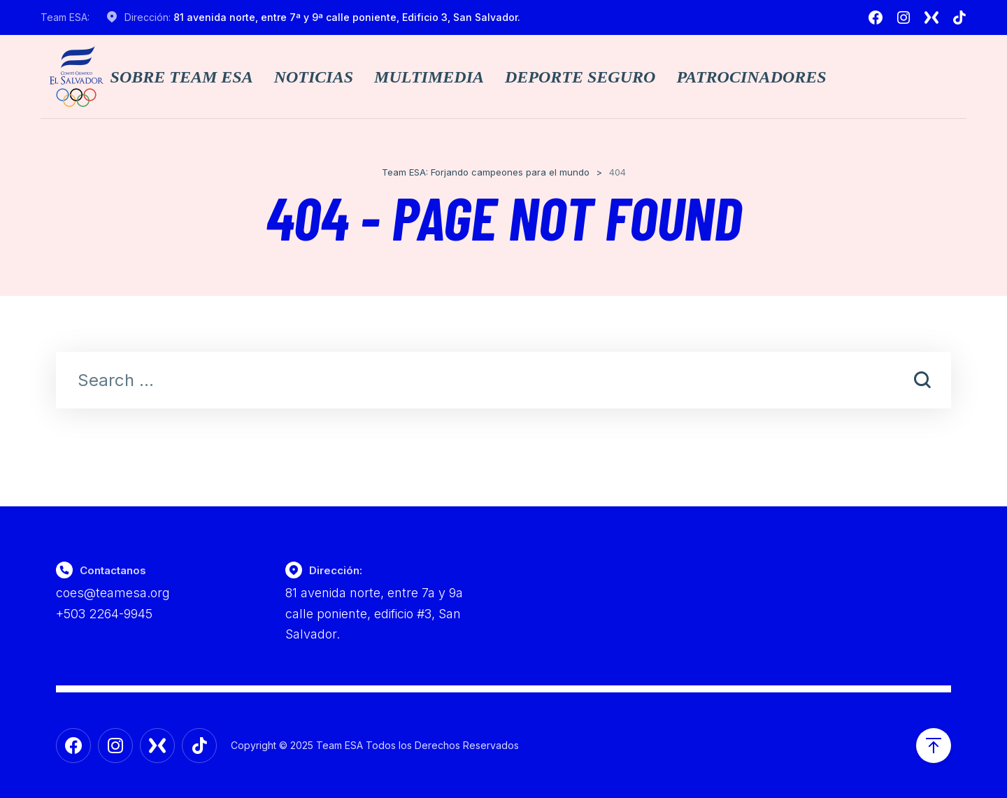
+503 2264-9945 (104, 613)
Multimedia (429, 77)
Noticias (313, 77)
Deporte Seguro (580, 77)
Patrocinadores (751, 77)
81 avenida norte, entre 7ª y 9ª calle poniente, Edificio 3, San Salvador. (346, 17)
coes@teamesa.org (113, 592)
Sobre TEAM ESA (181, 77)
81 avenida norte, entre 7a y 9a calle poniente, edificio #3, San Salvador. (374, 613)
